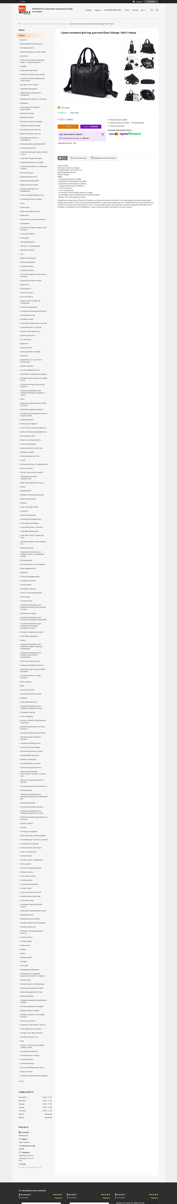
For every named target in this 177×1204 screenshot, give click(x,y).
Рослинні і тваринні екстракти (31, 632)
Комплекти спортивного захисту (33, 1025)
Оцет (22, 399)
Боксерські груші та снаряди (31, 121)
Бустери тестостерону (29, 85)
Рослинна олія (25, 339)
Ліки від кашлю (26, 790)
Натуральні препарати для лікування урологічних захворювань (30, 655)
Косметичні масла (27, 1063)
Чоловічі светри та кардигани (31, 860)
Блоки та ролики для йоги (30, 440)
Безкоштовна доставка (118, 119)
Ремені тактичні (26, 937)
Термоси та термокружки (30, 246)
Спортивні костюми (28, 876)
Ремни (22, 953)
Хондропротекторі (27, 315)
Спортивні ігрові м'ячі (28, 702)
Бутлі (22, 203)
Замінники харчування (28, 89)
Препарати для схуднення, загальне (30, 738)
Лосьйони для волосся (29, 1051)
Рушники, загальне (27, 250)
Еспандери (24, 238)
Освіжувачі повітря (27, 712)
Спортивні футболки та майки (31, 162)
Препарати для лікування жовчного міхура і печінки (34, 415)
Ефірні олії (24, 343)
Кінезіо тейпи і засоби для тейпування (30, 302)
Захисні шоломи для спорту (31, 848)
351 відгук (139, 1)
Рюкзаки (23, 961)
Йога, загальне (26, 682)
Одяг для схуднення (28, 852)
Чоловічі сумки (43, 24)
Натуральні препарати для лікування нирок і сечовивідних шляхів (32, 554)
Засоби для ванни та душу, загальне (30, 677)
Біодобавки (24, 223)
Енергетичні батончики (29, 185)
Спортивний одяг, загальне (30, 1029)
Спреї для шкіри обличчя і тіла (32, 195)
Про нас (135, 10)
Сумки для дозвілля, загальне (32, 665)
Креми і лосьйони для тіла (30, 134)
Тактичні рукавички (27, 242)
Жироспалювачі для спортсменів (33, 52)
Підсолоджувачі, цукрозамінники (33, 144)
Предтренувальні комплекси (31, 44)
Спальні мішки (25, 585)
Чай (21, 254)
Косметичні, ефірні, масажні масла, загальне (33, 275)
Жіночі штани (25, 980)
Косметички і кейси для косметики (33, 323)
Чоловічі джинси (26, 1059)
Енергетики (24, 207)
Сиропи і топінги (26, 823)
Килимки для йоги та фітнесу (31, 448)
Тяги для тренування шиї (29, 576)
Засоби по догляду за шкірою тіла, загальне (33, 229)
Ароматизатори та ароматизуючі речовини (33, 670)
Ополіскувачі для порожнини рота (33, 786)
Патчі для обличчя (27, 234)
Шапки (22, 640)
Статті (127, 10)
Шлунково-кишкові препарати (31, 409)
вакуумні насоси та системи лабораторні (31, 361)
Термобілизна (25, 491)
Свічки (22, 460)
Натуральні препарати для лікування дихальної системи (31, 812)
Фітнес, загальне (27, 173)
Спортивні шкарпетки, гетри (31, 992)
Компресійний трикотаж (29, 755)
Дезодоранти (25, 289)
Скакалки (23, 356)
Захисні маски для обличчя (30, 767)
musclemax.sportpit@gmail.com (30, 1167)
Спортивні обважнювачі (29, 531)
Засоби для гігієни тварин (30, 747)
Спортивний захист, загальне (31, 527)
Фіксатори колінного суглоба (31, 751)
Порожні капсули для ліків (30, 896)
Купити (68, 127)
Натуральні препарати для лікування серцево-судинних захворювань (31, 646)
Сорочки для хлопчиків (29, 884)
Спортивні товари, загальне (31, 158)
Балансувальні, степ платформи (32, 564)
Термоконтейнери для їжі (30, 743)
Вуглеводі (24, 103)
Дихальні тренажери (28, 759)
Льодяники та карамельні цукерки (33, 374)
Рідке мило (24, 215)
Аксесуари (24, 965)
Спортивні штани (27, 900)
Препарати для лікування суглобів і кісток (33, 379)
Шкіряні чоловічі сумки (59, 24)
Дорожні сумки (26, 957)
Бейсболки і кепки (27, 113)
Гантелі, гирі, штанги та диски (31, 472)
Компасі (23, 503)
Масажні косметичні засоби (30, 694)
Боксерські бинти (27, 117)
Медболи (24, 572)
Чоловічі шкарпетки (27, 927)
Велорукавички (26, 560)
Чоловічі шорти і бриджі (29, 844)
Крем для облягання (28, 258)
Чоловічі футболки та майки (31, 199)
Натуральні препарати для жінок (33, 733)
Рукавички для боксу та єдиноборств (29, 139)
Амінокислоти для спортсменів (32, 74)
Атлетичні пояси (26, 293)
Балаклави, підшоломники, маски (33, 911)
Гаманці (23, 949)
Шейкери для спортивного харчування (30, 94)
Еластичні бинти (26, 297)
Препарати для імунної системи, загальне (32, 728)
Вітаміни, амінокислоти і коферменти (29, 190)
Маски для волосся (27, 1021)
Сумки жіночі (25, 945)
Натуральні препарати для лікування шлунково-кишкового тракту (32, 393)
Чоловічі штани (26, 856)
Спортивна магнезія (28, 148)
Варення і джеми (26, 548)
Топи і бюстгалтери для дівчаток (33, 428)
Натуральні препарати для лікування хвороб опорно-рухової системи (33, 607)
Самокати (24, 511)
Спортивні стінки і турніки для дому (32, 536)
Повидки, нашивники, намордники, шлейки (33, 1001)
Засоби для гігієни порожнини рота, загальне (34, 818)
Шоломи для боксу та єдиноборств (34, 464)
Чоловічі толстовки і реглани (31, 1033)
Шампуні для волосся (28, 177)
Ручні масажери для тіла (29, 456)
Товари (97, 10)
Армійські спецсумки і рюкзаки (32, 495)
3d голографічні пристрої (30, 370)
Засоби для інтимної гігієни (30, 281)
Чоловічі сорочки (26, 872)
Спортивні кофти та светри (30, 327)
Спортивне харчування (29, 636)
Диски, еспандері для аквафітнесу (33, 432)
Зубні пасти (24, 284)
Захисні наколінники (28, 444)
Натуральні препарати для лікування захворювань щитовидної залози (30, 626)
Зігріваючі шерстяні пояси (30, 919)
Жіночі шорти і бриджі (28, 424)
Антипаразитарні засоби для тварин (31, 906)
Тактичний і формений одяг (30, 868)
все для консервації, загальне (31, 807)
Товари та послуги (29, 24)
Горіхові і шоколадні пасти (30, 331)
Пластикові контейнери (29, 523)
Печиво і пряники (26, 366)
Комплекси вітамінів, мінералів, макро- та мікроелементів (32, 61)
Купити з (90, 127)
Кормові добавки (26, 996)
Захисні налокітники (28, 499)
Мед (22, 1041)
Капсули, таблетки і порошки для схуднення (33, 721)
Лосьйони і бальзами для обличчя (33, 311)
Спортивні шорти (27, 420)
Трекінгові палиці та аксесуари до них (33, 543)
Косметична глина (27, 690)
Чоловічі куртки (26, 880)
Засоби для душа (27, 270)
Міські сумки (25, 597)
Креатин (23, 40)
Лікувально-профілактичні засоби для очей (33, 404)
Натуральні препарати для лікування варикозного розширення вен (34, 796)
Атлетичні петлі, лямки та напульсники (30, 108)
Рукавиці (23, 698)
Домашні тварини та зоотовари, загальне (32, 1016)
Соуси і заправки (26, 716)
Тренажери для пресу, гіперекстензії (28, 478)
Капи (22, 686)
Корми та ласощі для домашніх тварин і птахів (32, 1046)
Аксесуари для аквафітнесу (30, 519)
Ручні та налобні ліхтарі (29, 507)
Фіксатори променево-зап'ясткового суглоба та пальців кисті (33, 774)
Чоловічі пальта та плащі (29, 1055)
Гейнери (23, 66)
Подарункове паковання (29, 970)
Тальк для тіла (26, 348)
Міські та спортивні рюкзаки (31, 593)
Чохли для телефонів (28, 831)
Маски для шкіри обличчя (30, 211)
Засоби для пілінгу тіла (29, 1037)
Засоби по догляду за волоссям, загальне (32, 386)
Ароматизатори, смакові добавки (33, 836)
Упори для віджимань (28, 307)
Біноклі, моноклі (26, 468)
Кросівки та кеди (26, 319)
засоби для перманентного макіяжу (34, 1076)
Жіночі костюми (26, 1072)
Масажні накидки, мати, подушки (33, 923)
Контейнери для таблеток (30, 130)
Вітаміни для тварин (28, 613)
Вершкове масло (26, 915)
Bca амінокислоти (27, 48)
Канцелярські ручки (27, 803)
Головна (88, 10)
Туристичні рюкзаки (28, 515)
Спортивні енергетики (29, 70)
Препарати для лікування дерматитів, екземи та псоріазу (32, 975)
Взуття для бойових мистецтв (32, 1067)
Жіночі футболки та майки (30, 352)
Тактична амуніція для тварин (31, 1006)
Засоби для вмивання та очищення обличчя (33, 168)
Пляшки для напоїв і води (30, 125)
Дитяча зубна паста (27, 335)
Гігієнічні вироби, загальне (30, 763)
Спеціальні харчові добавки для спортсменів (32, 79)
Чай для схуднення (27, 262)
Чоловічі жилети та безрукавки (32, 984)
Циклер (23, 827)
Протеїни (23, 56)
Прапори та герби (27, 452)
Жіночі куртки (25, 864)
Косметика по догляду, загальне (32, 219)
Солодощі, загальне (28, 581)
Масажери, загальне (28, 589)
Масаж (23, 487)
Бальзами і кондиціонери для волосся (31, 932)
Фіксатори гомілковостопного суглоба (32, 781)
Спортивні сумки (26, 266)
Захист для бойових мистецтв (32, 483)
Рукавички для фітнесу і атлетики (33, 99)
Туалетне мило (26, 601)
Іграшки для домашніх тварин (31, 988)
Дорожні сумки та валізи (29, 1010)
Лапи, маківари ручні (28, 568)
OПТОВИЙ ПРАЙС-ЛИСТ (113, 10)
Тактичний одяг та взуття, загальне (34, 840)
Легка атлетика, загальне (30, 661)
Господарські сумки (27, 436)
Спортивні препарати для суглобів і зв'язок (34, 153)
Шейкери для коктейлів (29, 181)
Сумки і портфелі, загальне (30, 892)
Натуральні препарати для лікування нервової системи (31, 707)
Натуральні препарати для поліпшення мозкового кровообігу (33, 619)
